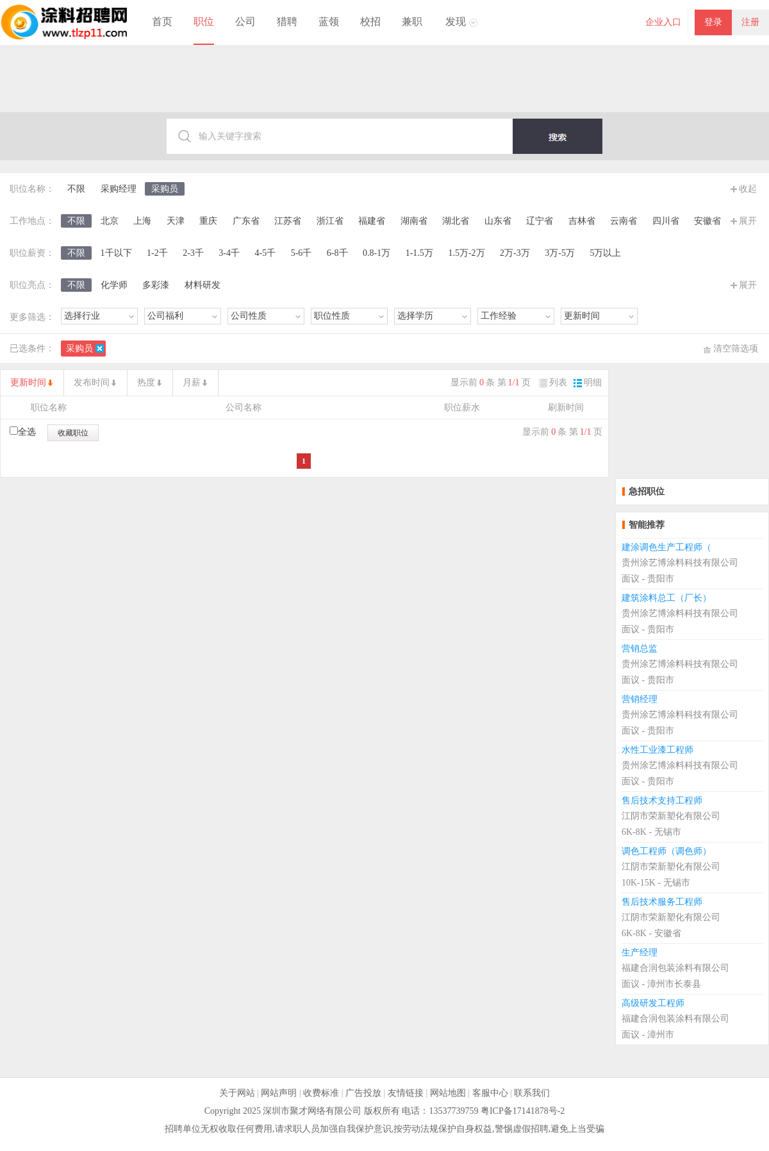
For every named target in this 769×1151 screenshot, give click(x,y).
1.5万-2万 (466, 253)
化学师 (114, 285)
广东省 (246, 221)
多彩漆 (155, 285)
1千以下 (116, 253)
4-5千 (265, 253)
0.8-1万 (376, 253)
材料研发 (202, 285)
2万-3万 (515, 253)
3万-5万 (560, 253)
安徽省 (707, 221)
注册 (750, 22)
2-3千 (193, 253)
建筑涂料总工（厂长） (666, 598)
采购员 (164, 189)
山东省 (497, 221)
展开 (748, 221)
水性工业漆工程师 (657, 750)
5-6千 (301, 253)
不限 (76, 189)
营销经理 (639, 699)
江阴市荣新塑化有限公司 (671, 816)
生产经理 (639, 952)
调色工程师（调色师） (666, 851)
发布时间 (92, 382)
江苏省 (287, 221)
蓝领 (328, 21)
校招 (370, 21)
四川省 (665, 221)
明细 (588, 382)
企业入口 (663, 22)
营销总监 (639, 648)
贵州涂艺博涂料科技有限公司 (680, 562)
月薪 (192, 382)
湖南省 (414, 221)
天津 (176, 221)
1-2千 (157, 253)
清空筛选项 (735, 348)
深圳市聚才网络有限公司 (312, 1111)
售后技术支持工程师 (662, 800)
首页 (162, 21)
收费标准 (321, 1093)
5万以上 (605, 253)
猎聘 (287, 21)
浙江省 (330, 221)
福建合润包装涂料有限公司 (675, 968)
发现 (455, 21)
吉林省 (581, 221)
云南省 (623, 221)
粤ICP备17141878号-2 (523, 1111)
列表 (553, 382)
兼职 (412, 21)
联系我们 (532, 1093)
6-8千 (337, 253)
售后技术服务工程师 (662, 902)
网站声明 (279, 1093)
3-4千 (229, 253)
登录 (713, 22)
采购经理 (118, 189)
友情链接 (406, 1093)
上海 (142, 221)
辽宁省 (539, 221)
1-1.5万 (419, 253)
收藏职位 (73, 432)
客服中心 (490, 1093)
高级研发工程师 (653, 1003)
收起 (748, 189)
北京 (110, 221)
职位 (204, 21)
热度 (146, 382)
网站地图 (448, 1093)
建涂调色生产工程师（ (666, 547)
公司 (245, 21)
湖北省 (455, 221)
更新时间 (28, 382)
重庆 (208, 221)
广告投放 (363, 1093)
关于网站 (237, 1093)
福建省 (371, 221)
